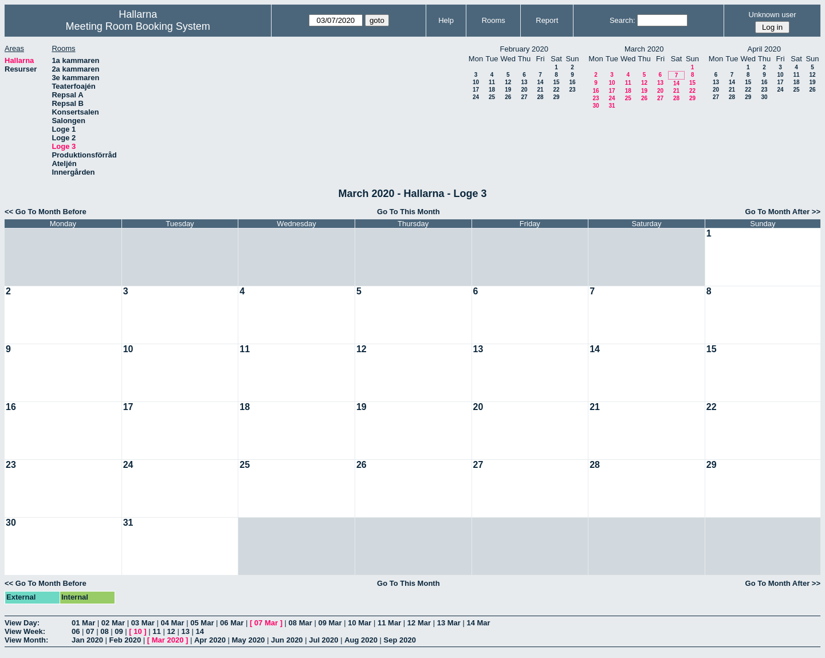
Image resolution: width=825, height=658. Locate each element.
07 (90, 631)
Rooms (493, 20)
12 (508, 82)
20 (524, 89)
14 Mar (478, 622)
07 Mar (266, 622)
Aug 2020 (361, 640)
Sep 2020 (400, 640)
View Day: (22, 622)
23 (572, 89)
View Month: (26, 640)
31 (611, 106)
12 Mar (419, 622)
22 (556, 89)
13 (524, 82)
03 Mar (143, 622)
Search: (622, 20)
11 (492, 82)
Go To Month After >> (782, 211)
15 (556, 82)
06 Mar (231, 622)
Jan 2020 (87, 640)
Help (446, 20)
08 (104, 631)
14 (540, 82)
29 (556, 97)
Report (547, 20)
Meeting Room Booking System (138, 26)
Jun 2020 (287, 640)
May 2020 (248, 640)
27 (524, 97)
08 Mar (300, 622)
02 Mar (113, 622)
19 (508, 89)
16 (572, 82)
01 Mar (83, 622)
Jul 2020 (323, 640)
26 (508, 97)
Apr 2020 (210, 640)
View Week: (25, 631)
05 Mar (202, 622)
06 (76, 631)
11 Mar (389, 622)
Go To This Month (408, 211)
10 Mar (359, 622)
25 (492, 97)
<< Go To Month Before (46, 211)
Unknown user (772, 14)
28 (540, 97)
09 (119, 631)
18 (492, 89)
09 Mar (329, 622)
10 (476, 82)
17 (476, 89)
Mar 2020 (168, 640)
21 (540, 89)
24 (476, 97)
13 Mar (449, 622)
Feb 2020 (125, 640)
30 (595, 106)
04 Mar (172, 622)
